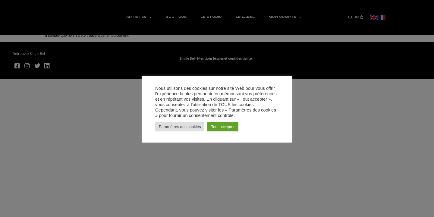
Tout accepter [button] (222, 126)
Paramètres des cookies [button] (180, 126)
